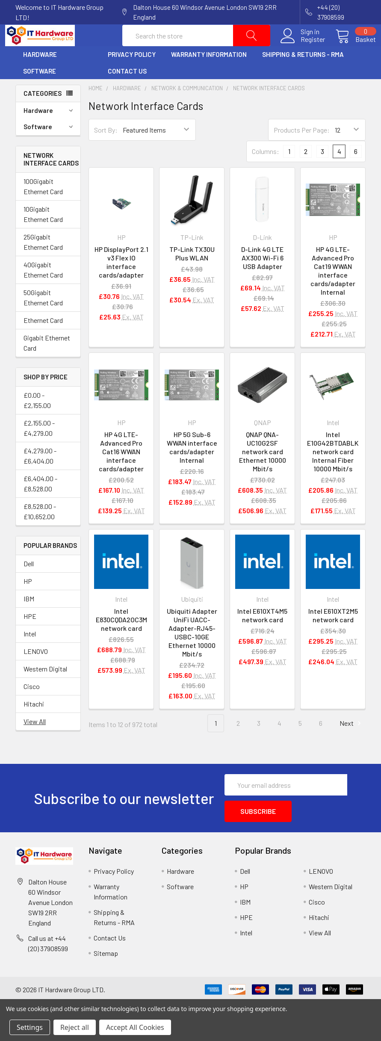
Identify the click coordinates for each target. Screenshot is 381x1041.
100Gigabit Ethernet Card (43, 207)
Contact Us (127, 91)
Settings (30, 1027)
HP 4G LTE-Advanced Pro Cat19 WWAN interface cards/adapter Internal (332, 291)
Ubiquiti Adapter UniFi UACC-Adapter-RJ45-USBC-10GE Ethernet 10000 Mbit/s (192, 652)
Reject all (74, 1027)
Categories (43, 114)
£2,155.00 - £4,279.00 (39, 448)
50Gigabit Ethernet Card (43, 318)
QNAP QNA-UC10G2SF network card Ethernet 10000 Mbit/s (262, 472)
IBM (29, 619)
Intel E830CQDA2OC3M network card (121, 640)
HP (28, 601)
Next (351, 743)
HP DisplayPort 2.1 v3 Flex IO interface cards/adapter (121, 282)
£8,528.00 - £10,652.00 (40, 532)
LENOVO (36, 672)
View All (35, 742)
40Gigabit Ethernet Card (43, 290)
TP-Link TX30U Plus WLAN (192, 274)
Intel (30, 654)
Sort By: (106, 150)
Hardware (40, 75)
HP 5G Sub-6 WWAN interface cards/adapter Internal (192, 468)
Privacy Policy (132, 75)
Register (302, 49)
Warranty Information (209, 75)
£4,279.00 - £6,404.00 (40, 476)
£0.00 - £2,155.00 (37, 420)
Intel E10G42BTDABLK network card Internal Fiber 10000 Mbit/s (333, 472)
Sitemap (106, 968)
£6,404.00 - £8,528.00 (40, 504)
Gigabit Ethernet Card (47, 363)
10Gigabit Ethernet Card (43, 234)
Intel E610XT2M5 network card (333, 635)
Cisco (32, 707)
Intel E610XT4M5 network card (262, 635)
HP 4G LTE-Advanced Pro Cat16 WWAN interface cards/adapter (121, 472)
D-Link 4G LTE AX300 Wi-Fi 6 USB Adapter (262, 278)
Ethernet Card (43, 341)
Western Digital (45, 689)
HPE (30, 637)
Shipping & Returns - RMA (303, 75)
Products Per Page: (302, 150)
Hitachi (34, 724)
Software (39, 91)
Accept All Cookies (135, 1027)
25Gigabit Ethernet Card (43, 262)
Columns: (265, 172)
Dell (29, 584)
